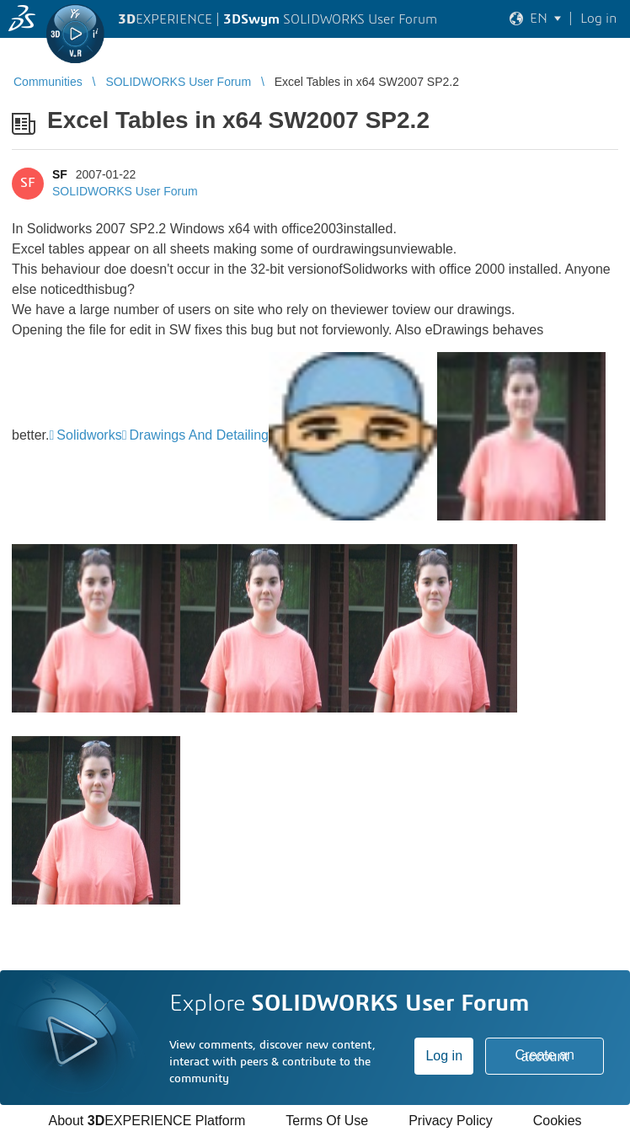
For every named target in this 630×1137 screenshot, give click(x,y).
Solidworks (88, 435)
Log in (443, 1056)
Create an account (544, 1056)
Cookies (557, 1120)
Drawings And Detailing (199, 435)
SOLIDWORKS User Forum (125, 191)
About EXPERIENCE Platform (146, 1120)
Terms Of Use (327, 1120)
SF (59, 174)
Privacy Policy (450, 1120)
